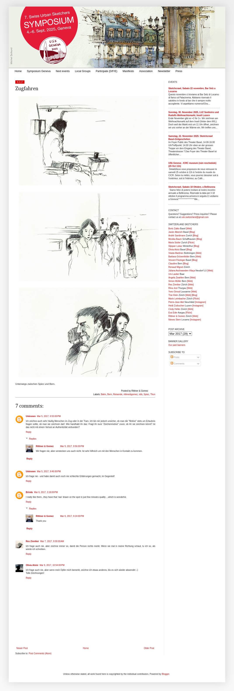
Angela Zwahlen (176, 277)
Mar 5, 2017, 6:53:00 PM (49, 416)
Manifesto (128, 71)
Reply (28, 432)
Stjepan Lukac (175, 246)
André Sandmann (176, 235)
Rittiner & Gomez (45, 446)
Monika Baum (175, 239)
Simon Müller (174, 281)
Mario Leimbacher (177, 298)
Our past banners (176, 345)
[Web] (189, 228)
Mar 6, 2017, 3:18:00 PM (46, 492)
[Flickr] (191, 242)
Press (179, 71)
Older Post (149, 648)
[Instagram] (200, 302)
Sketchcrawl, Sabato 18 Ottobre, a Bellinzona (191, 187)
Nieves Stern (174, 319)
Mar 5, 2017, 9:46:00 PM (49, 471)
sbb (140, 394)
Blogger (165, 674)
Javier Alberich (175, 232)
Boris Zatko (174, 228)
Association (146, 71)
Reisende (117, 394)
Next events (63, 71)
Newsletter (164, 71)
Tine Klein (173, 295)
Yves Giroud (174, 291)
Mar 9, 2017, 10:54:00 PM (52, 565)
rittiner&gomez (131, 394)
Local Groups (82, 71)
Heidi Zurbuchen (176, 305)
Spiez (146, 394)
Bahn (103, 394)
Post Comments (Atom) (40, 653)
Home (18, 71)
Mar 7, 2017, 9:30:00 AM (52, 541)
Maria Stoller (174, 242)
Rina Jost (173, 288)
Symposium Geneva (39, 71)
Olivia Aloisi (32, 565)
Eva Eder (172, 312)
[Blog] (192, 232)
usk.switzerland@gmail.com (194, 217)
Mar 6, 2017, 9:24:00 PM (72, 516)
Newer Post (22, 648)
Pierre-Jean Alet (176, 302)
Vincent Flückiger (176, 260)
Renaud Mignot (175, 267)
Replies (32, 439)
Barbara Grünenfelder (179, 256)
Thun (152, 394)
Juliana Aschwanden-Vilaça (181, 270)
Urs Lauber (173, 274)
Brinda (29, 492)
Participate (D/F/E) (106, 71)
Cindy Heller (174, 309)
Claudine (172, 263)
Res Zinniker (32, 541)
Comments (177, 363)
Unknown (31, 416)
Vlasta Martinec (175, 253)
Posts (175, 357)
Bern (109, 394)
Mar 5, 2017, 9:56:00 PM (72, 446)
